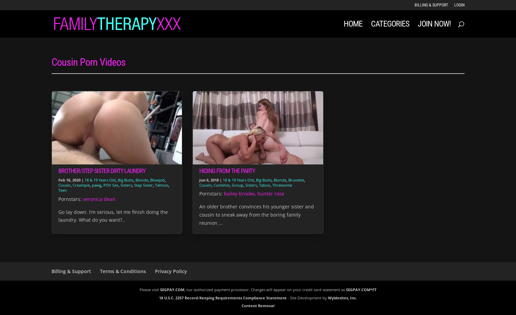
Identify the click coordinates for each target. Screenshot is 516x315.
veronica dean (99, 199)
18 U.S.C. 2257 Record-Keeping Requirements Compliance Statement (223, 297)
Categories (390, 25)
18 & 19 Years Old (100, 180)
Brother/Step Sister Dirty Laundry (101, 170)
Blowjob (157, 180)
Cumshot (222, 185)
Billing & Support (431, 5)
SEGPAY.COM (172, 289)
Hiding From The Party (227, 170)
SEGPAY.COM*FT (361, 289)
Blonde (141, 180)
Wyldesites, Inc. (342, 297)
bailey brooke (239, 193)
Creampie (81, 185)
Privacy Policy (171, 271)
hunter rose (270, 193)
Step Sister (143, 185)
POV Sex (110, 185)
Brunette (296, 180)
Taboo (264, 185)
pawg (96, 185)
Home (353, 25)
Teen (62, 190)
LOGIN (459, 5)
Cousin (64, 185)
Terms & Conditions (123, 271)
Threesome (282, 185)
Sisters (126, 185)
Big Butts (125, 180)
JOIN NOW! (434, 25)
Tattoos (161, 185)
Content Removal (258, 305)
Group (237, 185)
